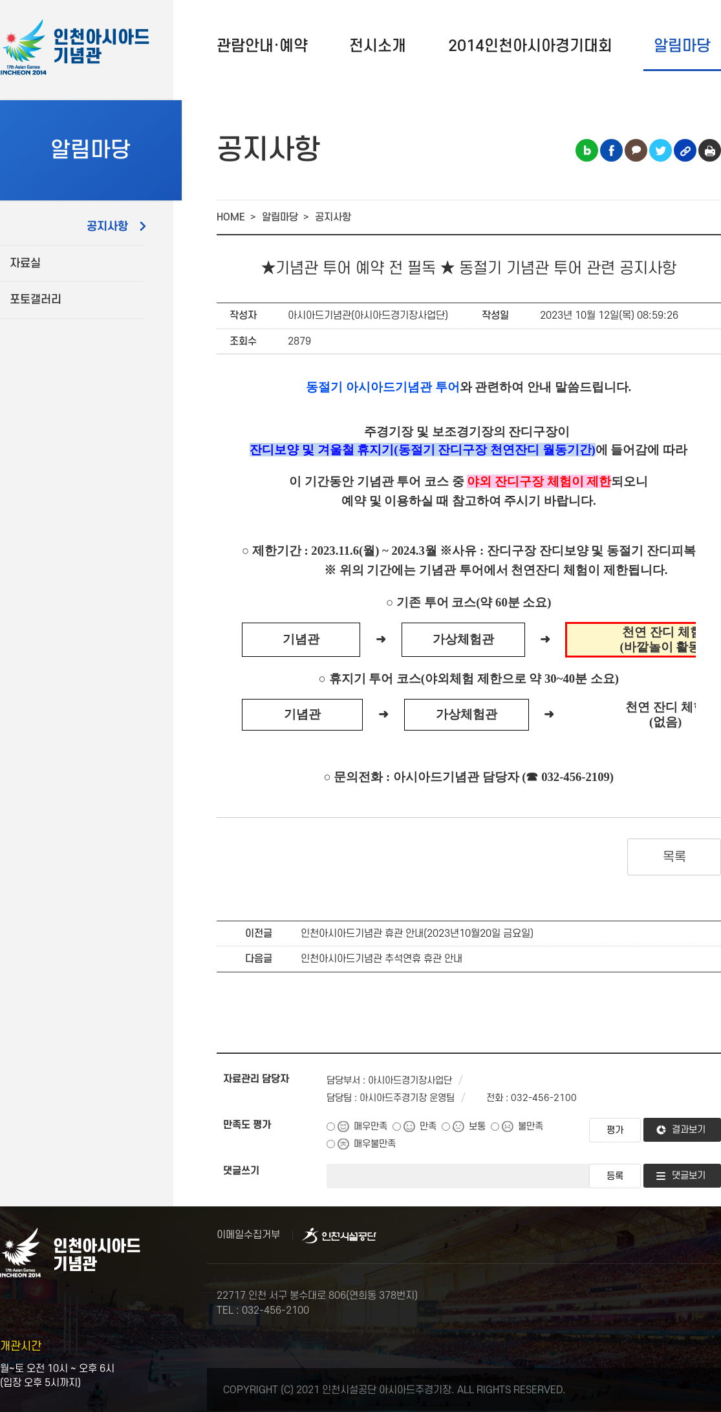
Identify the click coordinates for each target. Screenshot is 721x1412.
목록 (674, 857)
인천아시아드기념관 (101, 47)
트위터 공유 (660, 150)
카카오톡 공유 (636, 150)
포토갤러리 (35, 300)
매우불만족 (375, 1144)
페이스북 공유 (611, 150)
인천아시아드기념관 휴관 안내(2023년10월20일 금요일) (417, 933)
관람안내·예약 (262, 46)
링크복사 (685, 150)
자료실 (25, 263)
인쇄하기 (709, 150)
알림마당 (682, 46)
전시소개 (377, 46)
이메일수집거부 (248, 1235)
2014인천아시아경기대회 (530, 46)
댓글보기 (688, 1175)
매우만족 (370, 1126)
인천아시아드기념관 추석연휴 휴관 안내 (381, 959)
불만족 (530, 1126)
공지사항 (107, 226)
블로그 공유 (587, 150)
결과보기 (688, 1129)
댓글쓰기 (241, 1171)
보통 (477, 1126)
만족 (428, 1126)
